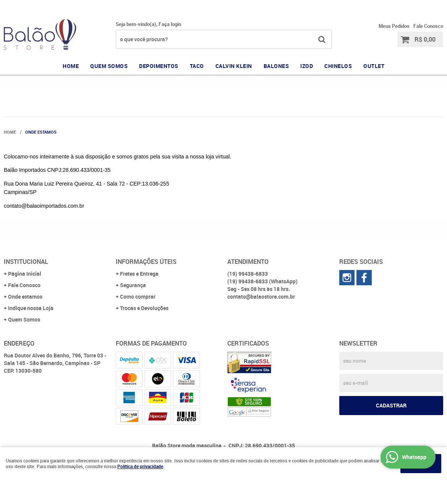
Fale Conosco (428, 26)
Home (71, 65)
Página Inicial (24, 273)
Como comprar (137, 296)
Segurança (133, 285)
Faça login (170, 24)
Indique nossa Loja (30, 308)
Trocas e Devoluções (144, 308)
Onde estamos (25, 296)
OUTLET (373, 65)
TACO (197, 65)
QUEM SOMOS (109, 65)
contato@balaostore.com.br (261, 296)
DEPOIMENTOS (158, 65)
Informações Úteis (146, 261)
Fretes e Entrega (139, 273)
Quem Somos (24, 319)
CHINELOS (338, 65)
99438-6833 (360, 6)
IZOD (306, 65)
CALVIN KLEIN (233, 65)
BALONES (276, 65)
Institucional (26, 261)
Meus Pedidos (394, 26)
